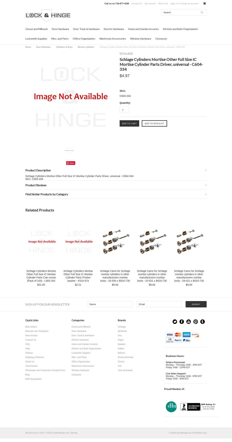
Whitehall (122, 331)
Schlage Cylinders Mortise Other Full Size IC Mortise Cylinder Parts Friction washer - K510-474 (78, 276)
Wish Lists (163, 3)
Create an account (189, 3)
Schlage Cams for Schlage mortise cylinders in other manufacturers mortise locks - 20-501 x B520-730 (152, 276)
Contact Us (136, 3)
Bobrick (121, 353)
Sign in (174, 3)
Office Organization (84, 38)
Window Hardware (140, 38)
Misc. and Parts (60, 38)
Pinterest (195, 321)
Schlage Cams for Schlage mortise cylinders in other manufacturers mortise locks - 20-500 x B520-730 (115, 276)
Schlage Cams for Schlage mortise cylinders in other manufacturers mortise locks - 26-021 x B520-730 (189, 276)
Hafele (121, 348)
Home (28, 47)
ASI (119, 366)
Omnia (121, 361)
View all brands (125, 370)
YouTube (188, 321)
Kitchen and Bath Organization (180, 28)
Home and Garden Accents (143, 28)
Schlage (122, 327)
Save (72, 163)
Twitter (175, 321)
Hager (121, 340)
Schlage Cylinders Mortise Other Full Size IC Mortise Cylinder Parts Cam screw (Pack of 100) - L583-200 (41, 276)
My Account (150, 3)
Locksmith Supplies (36, 38)
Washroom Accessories (112, 38)
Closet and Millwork (36, 28)
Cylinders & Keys (64, 47)
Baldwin (121, 344)
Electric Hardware (114, 28)
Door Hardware (60, 28)
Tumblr (202, 321)
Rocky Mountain (125, 357)
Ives (120, 335)
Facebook (181, 321)
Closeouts (161, 38)
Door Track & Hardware (86, 28)
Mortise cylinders (86, 47)
